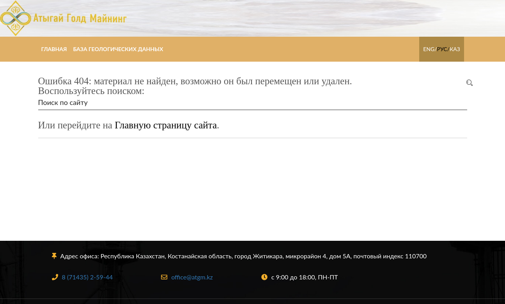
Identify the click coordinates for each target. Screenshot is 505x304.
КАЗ (455, 49)
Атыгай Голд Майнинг (252, 18)
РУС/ (443, 49)
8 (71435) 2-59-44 (82, 277)
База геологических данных (118, 49)
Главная (54, 49)
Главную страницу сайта (166, 125)
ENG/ (430, 49)
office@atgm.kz (187, 277)
